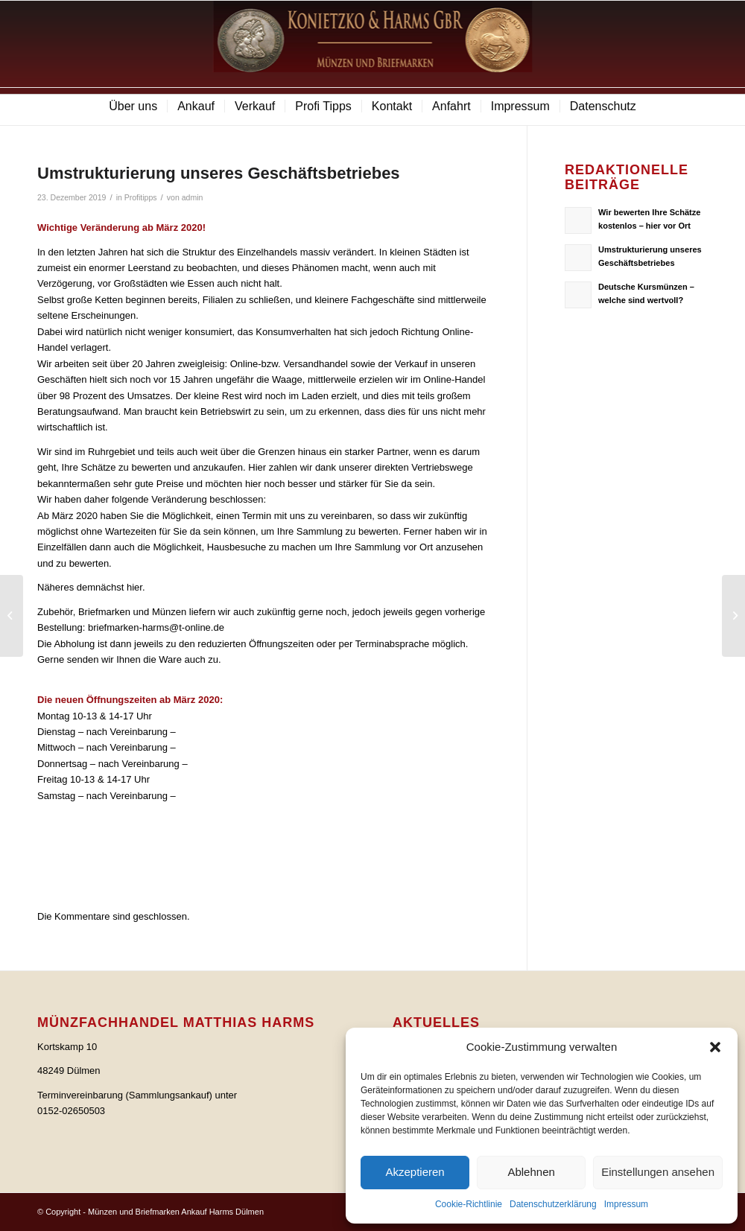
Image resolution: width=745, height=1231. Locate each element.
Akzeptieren (414, 1171)
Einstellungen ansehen (657, 1171)
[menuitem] (133, 106)
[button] (715, 1047)
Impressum (626, 1204)
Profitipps (140, 197)
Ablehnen (530, 1171)
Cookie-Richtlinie (468, 1204)
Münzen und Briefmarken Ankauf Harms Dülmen (176, 1211)
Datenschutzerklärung (553, 1204)
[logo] (373, 44)
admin (192, 197)
